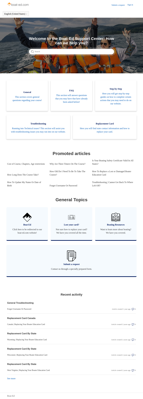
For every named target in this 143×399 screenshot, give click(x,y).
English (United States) (15, 14)
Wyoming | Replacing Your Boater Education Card (27, 340)
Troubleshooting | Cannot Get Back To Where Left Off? (112, 184)
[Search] (71, 51)
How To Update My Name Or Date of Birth (24, 184)
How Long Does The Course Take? (23, 175)
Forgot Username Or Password (63, 185)
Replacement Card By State (21, 333)
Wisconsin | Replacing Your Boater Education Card (27, 355)
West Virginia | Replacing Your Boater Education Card (28, 370)
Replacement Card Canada (21, 318)
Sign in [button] (130, 5)
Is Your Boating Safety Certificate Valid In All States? (112, 162)
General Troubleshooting (20, 303)
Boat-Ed (11, 396)
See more (11, 378)
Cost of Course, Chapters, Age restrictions (26, 164)
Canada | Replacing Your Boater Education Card (26, 324)
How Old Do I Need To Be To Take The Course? (67, 173)
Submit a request (118, 5)
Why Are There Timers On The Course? (67, 164)
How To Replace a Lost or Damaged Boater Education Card (111, 173)
